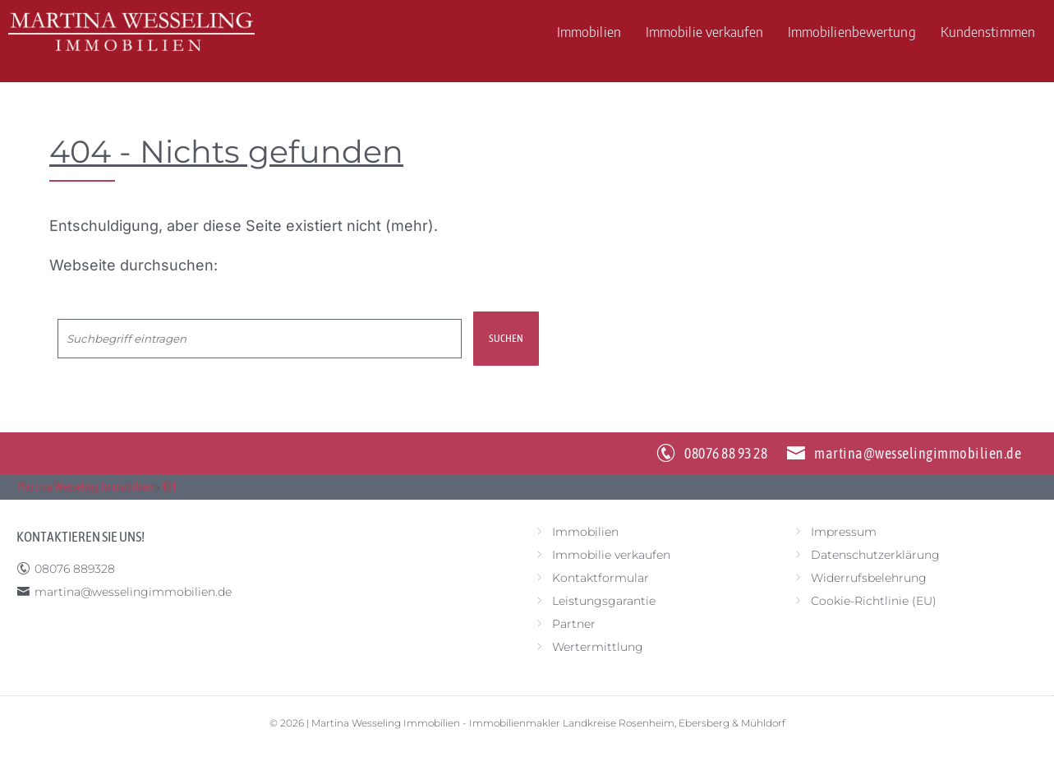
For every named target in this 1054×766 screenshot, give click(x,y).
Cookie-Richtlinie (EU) (874, 600)
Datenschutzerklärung (875, 554)
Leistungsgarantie (604, 600)
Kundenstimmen (988, 31)
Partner (574, 623)
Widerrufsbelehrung (869, 577)
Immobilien (589, 31)
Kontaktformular (600, 577)
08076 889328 (75, 568)
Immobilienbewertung (852, 31)
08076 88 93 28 (725, 453)
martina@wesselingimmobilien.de (917, 453)
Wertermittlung (597, 646)
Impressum (844, 531)
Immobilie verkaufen (704, 31)
